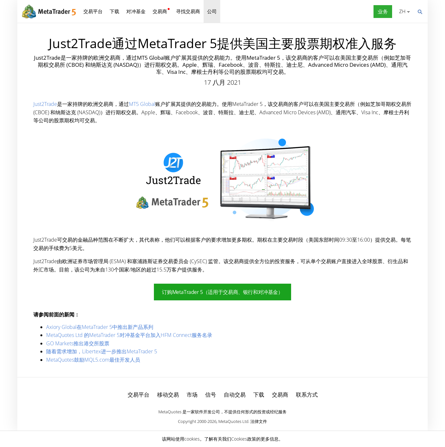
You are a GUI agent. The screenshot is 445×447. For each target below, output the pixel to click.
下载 (114, 11)
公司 (212, 11)
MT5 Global (142, 103)
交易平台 (93, 11)
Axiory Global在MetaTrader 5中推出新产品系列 (99, 327)
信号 (210, 394)
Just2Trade (45, 103)
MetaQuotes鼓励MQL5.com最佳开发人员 (93, 359)
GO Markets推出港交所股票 (77, 343)
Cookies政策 (243, 439)
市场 (192, 394)
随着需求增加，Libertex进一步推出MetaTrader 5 (101, 351)
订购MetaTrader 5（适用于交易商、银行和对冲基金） (222, 292)
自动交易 (235, 394)
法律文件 (258, 421)
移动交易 (168, 394)
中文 (401, 11)
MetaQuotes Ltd (233, 421)
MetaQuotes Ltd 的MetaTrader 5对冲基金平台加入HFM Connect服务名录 (129, 335)
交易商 (160, 11)
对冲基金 (136, 11)
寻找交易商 (188, 11)
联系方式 (307, 394)
